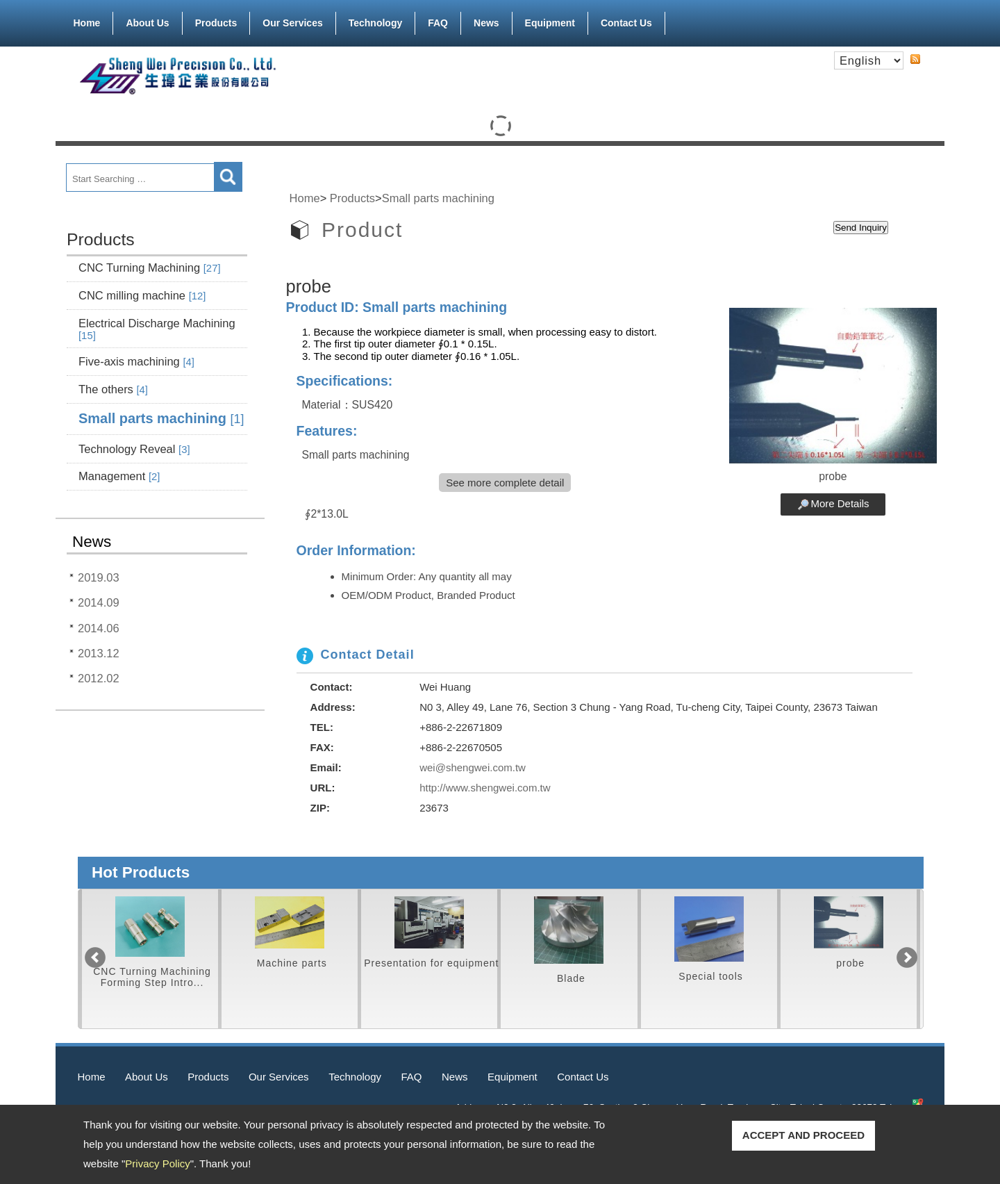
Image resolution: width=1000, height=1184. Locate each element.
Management (119, 476)
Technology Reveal (134, 449)
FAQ (438, 22)
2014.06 (98, 628)
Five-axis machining (136, 361)
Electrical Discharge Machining (156, 329)
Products (216, 20)
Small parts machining (161, 418)
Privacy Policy (157, 1163)
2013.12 (98, 653)
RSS (915, 59)
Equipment (550, 20)
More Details (839, 503)
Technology (376, 22)
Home (87, 22)
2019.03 (98, 577)
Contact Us (626, 22)
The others (113, 389)
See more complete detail (505, 482)
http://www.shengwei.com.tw (484, 788)
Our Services (292, 20)
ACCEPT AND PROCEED (803, 1135)
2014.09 (98, 602)
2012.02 (98, 678)
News (486, 22)
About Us (147, 20)
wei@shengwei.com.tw (472, 767)
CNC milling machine (142, 295)
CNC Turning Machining (149, 267)
